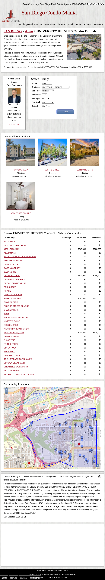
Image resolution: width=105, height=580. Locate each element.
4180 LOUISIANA (11, 249)
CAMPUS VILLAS (11, 264)
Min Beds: (36, 95)
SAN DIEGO (13, 31)
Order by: (36, 106)
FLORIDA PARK (11, 302)
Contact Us (99, 24)
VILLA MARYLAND (12, 370)
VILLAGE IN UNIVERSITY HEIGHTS (19, 374)
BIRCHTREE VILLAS (13, 260)
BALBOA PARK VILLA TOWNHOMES (20, 257)
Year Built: (36, 102)
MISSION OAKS (11, 325)
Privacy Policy (42, 570)
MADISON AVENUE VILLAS (16, 317)
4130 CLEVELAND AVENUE (16, 245)
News (78, 24)
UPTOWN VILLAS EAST (14, 363)
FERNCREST (10, 287)
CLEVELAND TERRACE (14, 279)
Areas (29, 31)
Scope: (35, 83)
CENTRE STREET (12, 276)
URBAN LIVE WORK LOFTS (16, 367)
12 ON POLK (9, 241)
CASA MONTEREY (12, 268)
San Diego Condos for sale (30, 24)
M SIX (6, 313)
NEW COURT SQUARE (14, 332)
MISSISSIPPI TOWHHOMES (16, 329)
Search (70, 24)
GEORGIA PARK (11, 310)
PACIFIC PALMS (11, 344)
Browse (61, 24)
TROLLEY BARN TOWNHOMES (18, 359)
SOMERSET (9, 351)
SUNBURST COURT (13, 355)
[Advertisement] (52, 545)
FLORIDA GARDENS (13, 294)
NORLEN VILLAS (11, 336)
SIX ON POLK (10, 348)
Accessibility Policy (55, 570)
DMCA (65, 570)
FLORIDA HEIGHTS (12, 298)
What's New (50, 24)
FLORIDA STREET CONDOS (16, 306)
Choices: (36, 87)
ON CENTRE (9, 340)
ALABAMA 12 (10, 253)
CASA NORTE (10, 272)
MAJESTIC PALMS (12, 321)
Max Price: (36, 91)
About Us (87, 24)
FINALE (7, 291)
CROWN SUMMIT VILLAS (15, 283)
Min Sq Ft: (36, 98)
